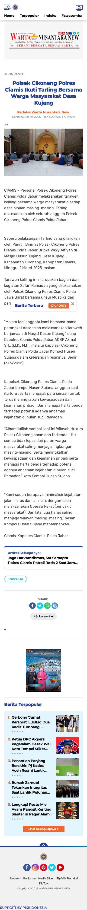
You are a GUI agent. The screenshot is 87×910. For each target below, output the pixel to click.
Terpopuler (29, 16)
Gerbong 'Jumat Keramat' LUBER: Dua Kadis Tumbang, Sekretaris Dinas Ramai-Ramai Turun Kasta (31, 722)
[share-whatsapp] (47, 605)
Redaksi (15, 878)
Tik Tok (43, 883)
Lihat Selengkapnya (43, 829)
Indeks (50, 16)
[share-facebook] (32, 605)
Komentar (43, 616)
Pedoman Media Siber (38, 878)
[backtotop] (43, 847)
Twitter (54, 869)
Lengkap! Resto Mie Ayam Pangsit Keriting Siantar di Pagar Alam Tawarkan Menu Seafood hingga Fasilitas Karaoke (31, 809)
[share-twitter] (40, 605)
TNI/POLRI (15, 579)
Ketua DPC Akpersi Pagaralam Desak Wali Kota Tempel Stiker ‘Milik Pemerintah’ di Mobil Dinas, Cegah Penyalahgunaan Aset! (31, 744)
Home (9, 16)
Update (58, 305)
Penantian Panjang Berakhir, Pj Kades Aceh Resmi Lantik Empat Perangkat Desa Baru (28, 766)
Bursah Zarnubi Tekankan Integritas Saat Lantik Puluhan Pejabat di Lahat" (29, 787)
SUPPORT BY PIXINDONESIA (23, 908)
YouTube (64, 869)
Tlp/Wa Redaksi (67, 878)
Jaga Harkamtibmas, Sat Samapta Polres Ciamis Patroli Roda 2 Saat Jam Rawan (41, 560)
